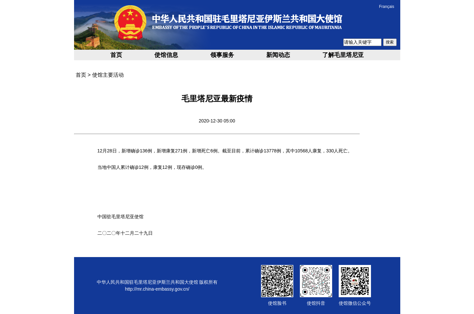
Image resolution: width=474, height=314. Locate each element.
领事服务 (222, 55)
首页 (116, 55)
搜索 (390, 42)
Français (386, 6)
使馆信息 (166, 55)
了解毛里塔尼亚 (343, 55)
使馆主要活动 (108, 75)
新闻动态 (278, 55)
